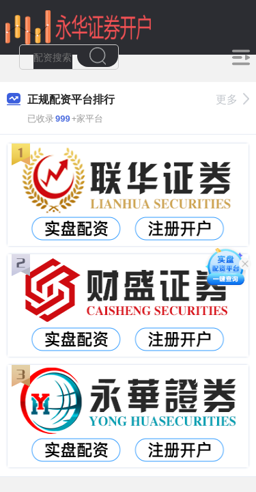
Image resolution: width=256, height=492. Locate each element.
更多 (232, 99)
